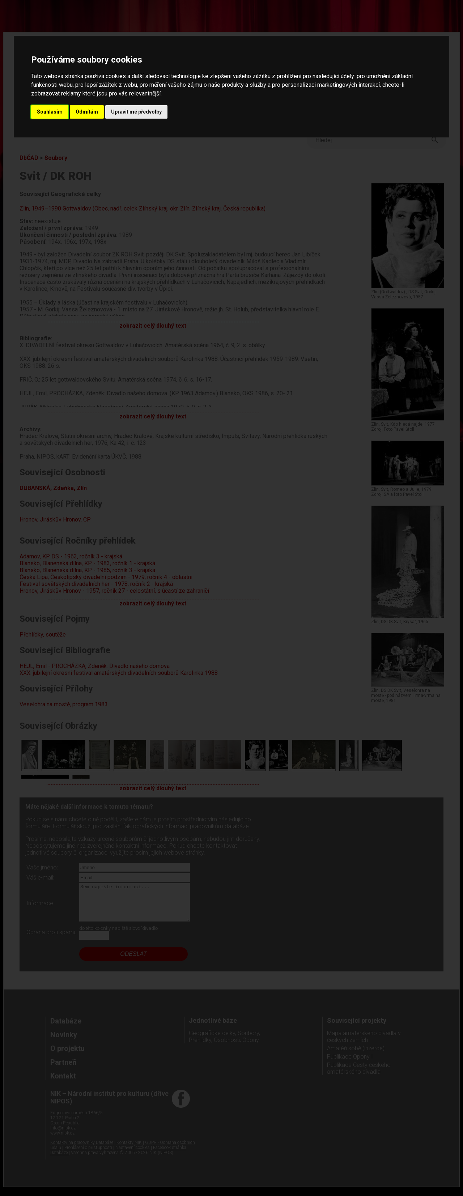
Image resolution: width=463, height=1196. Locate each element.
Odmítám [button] (87, 112)
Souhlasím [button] (50, 112)
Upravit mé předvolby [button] (136, 112)
